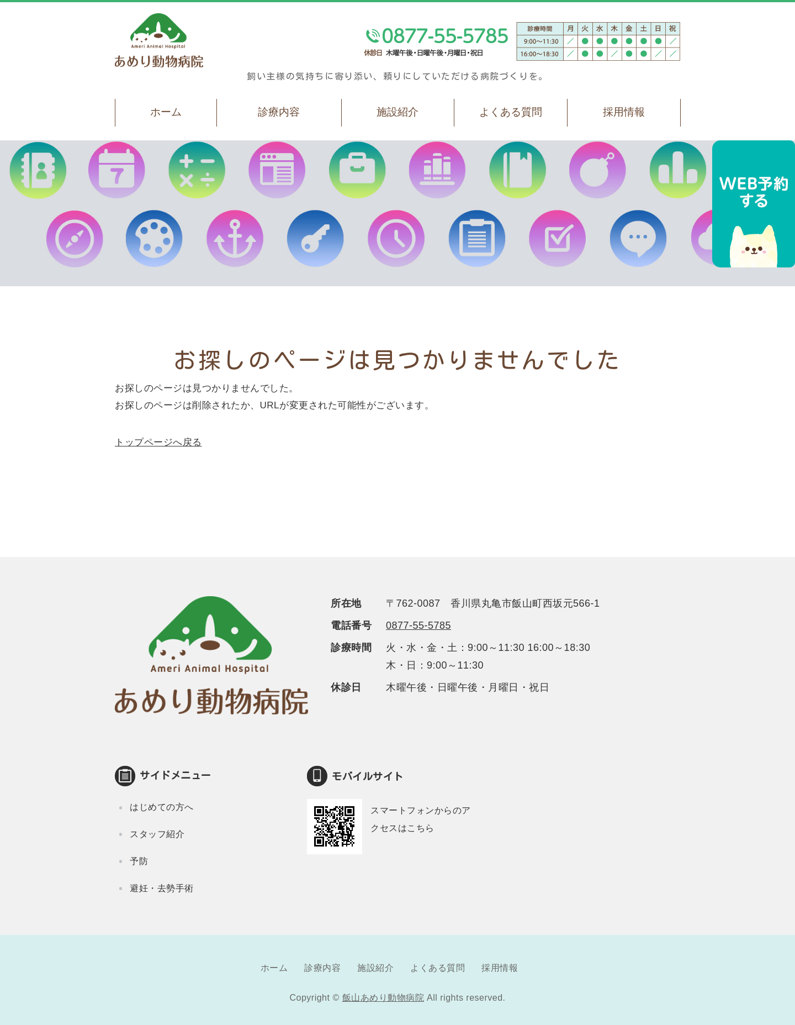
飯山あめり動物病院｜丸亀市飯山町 (159, 40)
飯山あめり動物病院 (383, 997)
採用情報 (624, 112)
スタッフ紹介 (157, 834)
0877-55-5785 (418, 625)
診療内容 (279, 112)
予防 (139, 861)
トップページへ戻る (158, 442)
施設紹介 (397, 112)
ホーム (166, 112)
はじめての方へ (162, 807)
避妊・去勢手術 (162, 888)
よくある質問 (510, 112)
